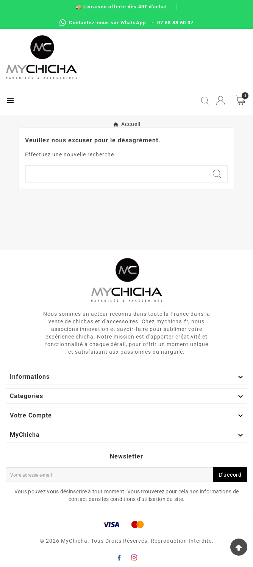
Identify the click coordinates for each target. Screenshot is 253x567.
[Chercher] (116, 174)
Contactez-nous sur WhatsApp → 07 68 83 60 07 (126, 22)
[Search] (217, 174)
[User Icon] (220, 100)
